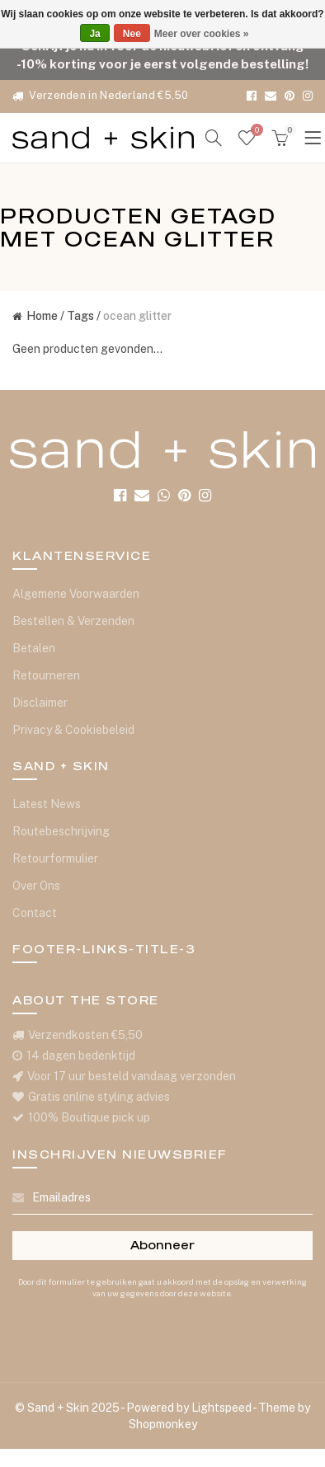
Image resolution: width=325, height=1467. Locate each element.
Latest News (46, 804)
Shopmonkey (163, 1424)
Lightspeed (221, 1407)
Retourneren (46, 675)
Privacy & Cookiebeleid (73, 729)
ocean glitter (137, 315)
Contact (34, 912)
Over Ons (36, 885)
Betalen (33, 648)
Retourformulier (55, 858)
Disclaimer (40, 702)
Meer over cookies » (201, 34)
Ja (94, 34)
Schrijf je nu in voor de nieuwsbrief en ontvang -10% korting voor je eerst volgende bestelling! (162, 54)
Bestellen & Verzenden (73, 621)
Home (35, 315)
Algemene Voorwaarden (75, 593)
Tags (80, 315)
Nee (132, 34)
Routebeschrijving (61, 831)
